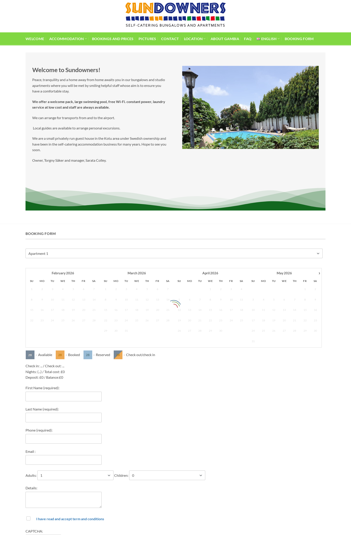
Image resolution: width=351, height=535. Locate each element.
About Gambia (225, 39)
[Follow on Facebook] (221, 503)
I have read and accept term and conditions (70, 445)
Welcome (35, 39)
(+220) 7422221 (91, 507)
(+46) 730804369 (92, 512)
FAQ (247, 39)
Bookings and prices (113, 39)
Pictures (147, 39)
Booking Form (299, 39)
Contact (170, 39)
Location (195, 39)
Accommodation (68, 39)
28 (30, 281)
